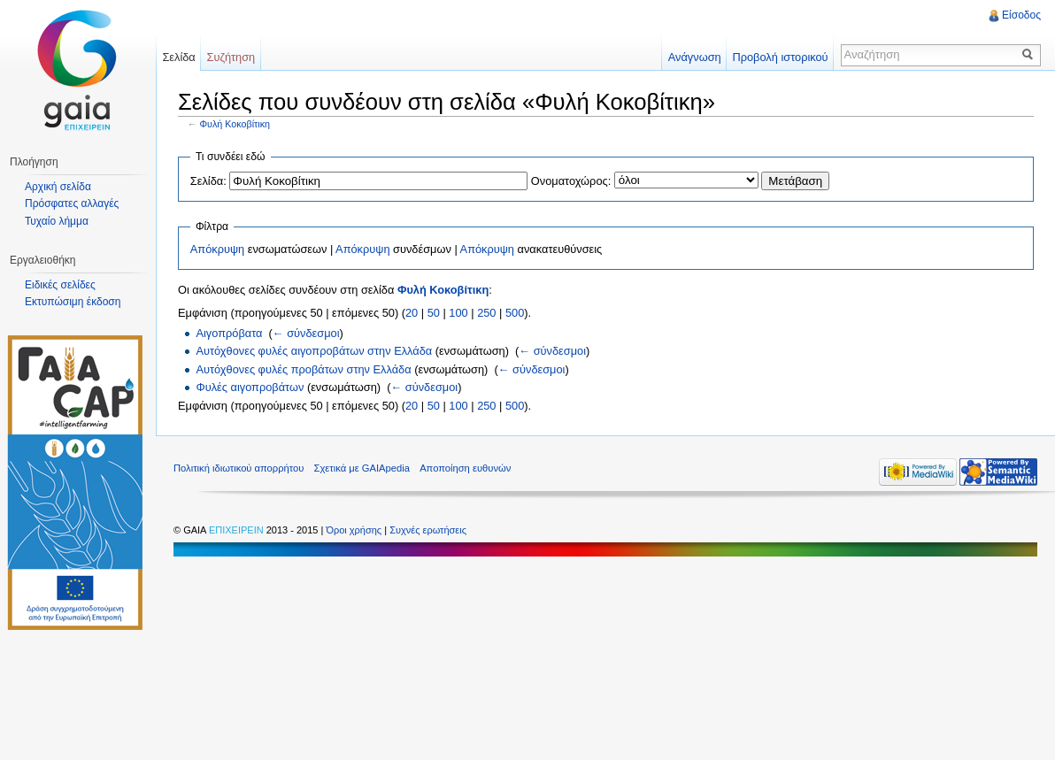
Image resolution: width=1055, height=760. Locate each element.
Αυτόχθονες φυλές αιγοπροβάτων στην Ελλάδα (314, 350)
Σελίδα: (208, 181)
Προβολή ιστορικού (780, 57)
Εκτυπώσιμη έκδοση (72, 302)
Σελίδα (178, 57)
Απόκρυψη (217, 249)
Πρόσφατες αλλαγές (72, 203)
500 (514, 312)
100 (458, 312)
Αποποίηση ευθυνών (465, 468)
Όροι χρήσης (355, 530)
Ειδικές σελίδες (60, 285)
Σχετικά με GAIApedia (362, 468)
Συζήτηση (231, 57)
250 (486, 312)
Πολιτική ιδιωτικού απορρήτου (238, 468)
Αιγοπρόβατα (229, 333)
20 (411, 312)
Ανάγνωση (694, 57)
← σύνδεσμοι (306, 333)
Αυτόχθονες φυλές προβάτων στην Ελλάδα (303, 369)
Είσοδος (1021, 15)
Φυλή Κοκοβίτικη (235, 124)
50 (433, 312)
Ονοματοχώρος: (571, 181)
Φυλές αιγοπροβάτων (250, 387)
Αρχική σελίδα (58, 186)
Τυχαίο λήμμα (57, 221)
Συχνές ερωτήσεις (427, 530)
